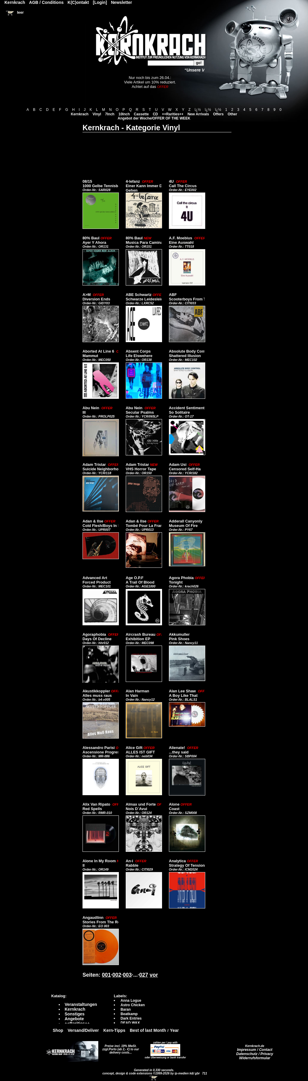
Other (232, 114)
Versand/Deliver (83, 1030)
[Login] (100, 2)
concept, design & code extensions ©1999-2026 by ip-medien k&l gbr (151, 1073)
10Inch (124, 114)
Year (174, 1030)
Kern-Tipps (114, 1030)
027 (143, 975)
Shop (58, 1030)
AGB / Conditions (46, 2)
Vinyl (97, 114)
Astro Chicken (133, 1005)
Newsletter (121, 2)
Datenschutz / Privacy (254, 1054)
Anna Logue (131, 1000)
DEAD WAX (130, 1023)
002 (116, 975)
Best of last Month (148, 1030)
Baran (126, 1009)
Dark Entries (131, 1018)
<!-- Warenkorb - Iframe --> (154, 1078)
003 (127, 975)
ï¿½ (198, 110)
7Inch (109, 114)
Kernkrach (79, 114)
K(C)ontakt (78, 2)
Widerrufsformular (254, 1058)
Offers (218, 114)
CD (155, 114)
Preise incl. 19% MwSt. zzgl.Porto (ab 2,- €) (119, 1047)
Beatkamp (129, 1014)
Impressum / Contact (255, 1050)
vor (154, 975)
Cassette (141, 114)
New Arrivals (198, 114)
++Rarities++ (172, 114)
